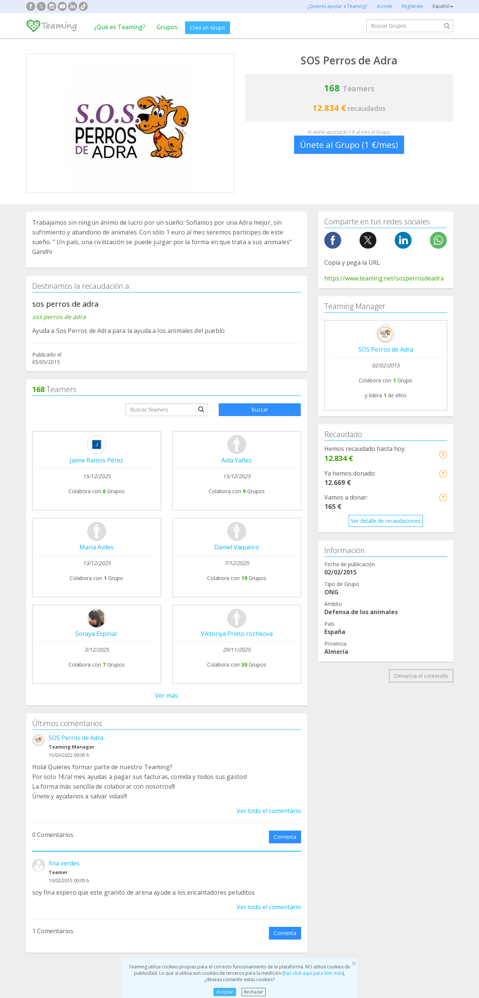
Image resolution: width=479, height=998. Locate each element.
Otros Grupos (376, 847)
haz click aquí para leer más (313, 973)
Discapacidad (157, 833)
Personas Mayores (383, 833)
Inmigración (265, 847)
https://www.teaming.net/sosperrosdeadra (384, 278)
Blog (37, 766)
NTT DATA (386, 737)
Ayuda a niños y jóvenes (280, 833)
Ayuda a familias (271, 819)
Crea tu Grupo (134, 737)
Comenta (285, 511)
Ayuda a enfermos (54, 833)
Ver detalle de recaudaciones (386, 520)
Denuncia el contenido (421, 675)
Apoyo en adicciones (57, 819)
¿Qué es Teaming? (119, 27)
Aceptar (224, 992)
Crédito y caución (394, 752)
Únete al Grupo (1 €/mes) (349, 144)
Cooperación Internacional (64, 847)
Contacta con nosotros (231, 766)
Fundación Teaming (56, 737)
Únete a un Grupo (138, 751)
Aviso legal (215, 751)
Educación (153, 847)
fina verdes (64, 537)
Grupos (167, 27)
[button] (443, 454)
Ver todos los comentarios (166, 640)
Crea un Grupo (207, 27)
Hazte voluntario (308, 775)
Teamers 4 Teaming (312, 760)
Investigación (376, 819)
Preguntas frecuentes (229, 737)
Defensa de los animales (171, 819)
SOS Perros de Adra (76, 412)
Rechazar (253, 992)
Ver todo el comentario (269, 485)
